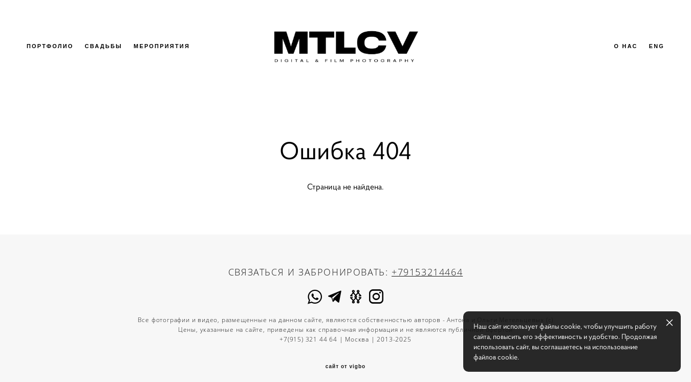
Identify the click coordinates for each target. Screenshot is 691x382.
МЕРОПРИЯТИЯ (168, 54)
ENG (650, 54)
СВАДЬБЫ (110, 54)
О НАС (619, 54)
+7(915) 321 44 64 (308, 330)
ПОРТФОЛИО (56, 54)
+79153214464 (427, 263)
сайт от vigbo (345, 358)
